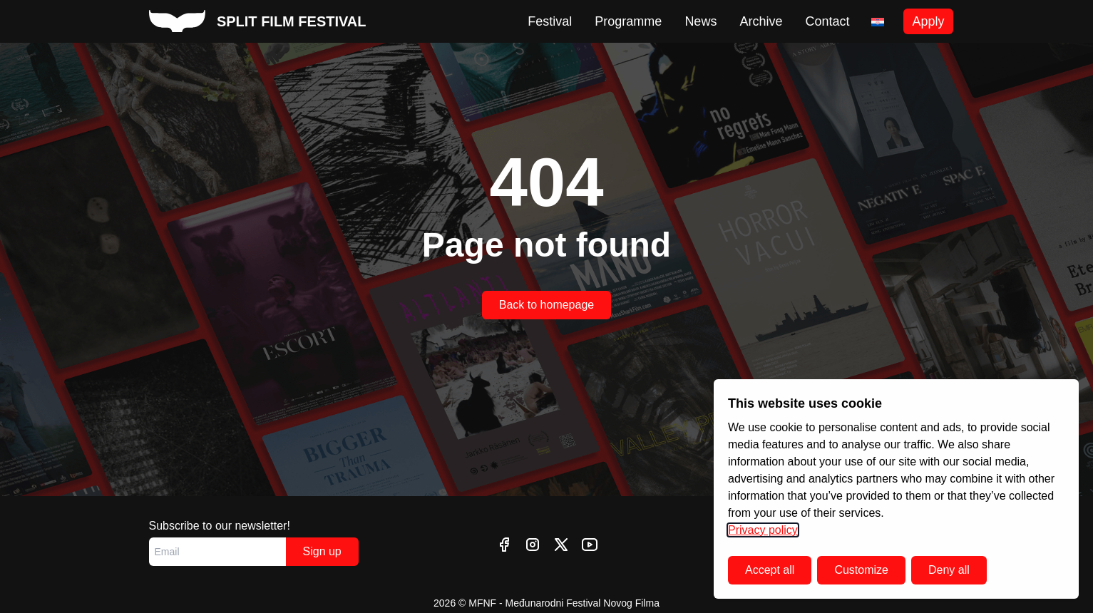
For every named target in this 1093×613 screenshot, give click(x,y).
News (700, 21)
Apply (928, 21)
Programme (628, 21)
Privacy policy (763, 530)
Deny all (949, 570)
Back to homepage (546, 305)
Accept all (769, 570)
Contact (827, 21)
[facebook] (504, 544)
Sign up (322, 551)
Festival (550, 21)
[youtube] (589, 544)
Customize (861, 570)
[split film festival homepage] (257, 21)
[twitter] (561, 544)
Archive (760, 21)
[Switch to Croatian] (877, 21)
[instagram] (532, 544)
